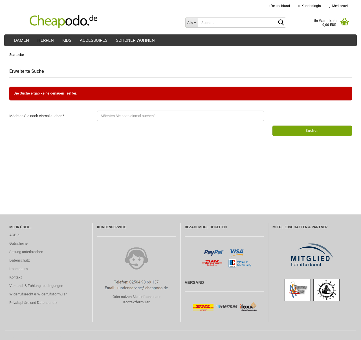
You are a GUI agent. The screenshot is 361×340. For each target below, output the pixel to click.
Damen (21, 40)
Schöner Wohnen (135, 40)
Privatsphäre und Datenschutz (33, 302)
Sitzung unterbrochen (26, 252)
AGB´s (14, 235)
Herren (46, 40)
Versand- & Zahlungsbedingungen (36, 286)
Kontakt (15, 277)
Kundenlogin (309, 6)
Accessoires (93, 40)
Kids (66, 40)
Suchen (312, 131)
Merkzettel (338, 6)
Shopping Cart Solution (18, 337)
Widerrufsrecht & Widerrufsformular (38, 294)
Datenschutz (19, 260)
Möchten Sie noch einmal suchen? (36, 116)
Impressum (18, 269)
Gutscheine (18, 243)
